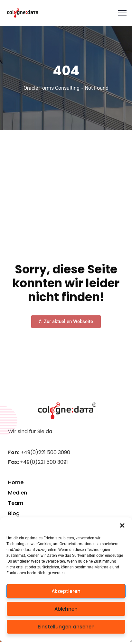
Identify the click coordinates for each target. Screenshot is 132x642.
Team (15, 503)
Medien (17, 492)
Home (16, 482)
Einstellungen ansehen (66, 626)
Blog (14, 513)
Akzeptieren (66, 591)
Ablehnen (66, 609)
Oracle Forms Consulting (52, 88)
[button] (122, 525)
